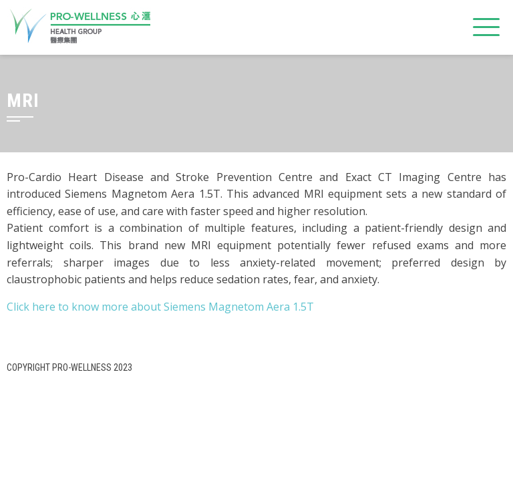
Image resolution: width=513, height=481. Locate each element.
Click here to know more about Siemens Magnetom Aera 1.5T (160, 306)
